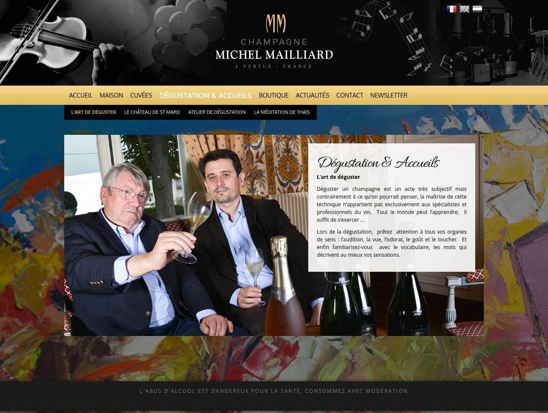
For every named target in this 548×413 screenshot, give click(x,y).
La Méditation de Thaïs (282, 112)
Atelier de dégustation (217, 112)
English (464, 9)
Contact (350, 95)
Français (451, 9)
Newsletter (389, 95)
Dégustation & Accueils (205, 95)
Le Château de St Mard (152, 112)
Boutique (274, 95)
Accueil (81, 95)
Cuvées (141, 95)
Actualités (312, 95)
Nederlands (477, 9)
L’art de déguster (93, 112)
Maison (111, 95)
